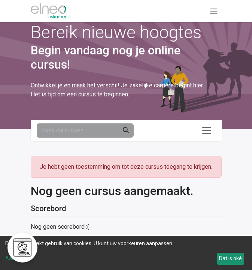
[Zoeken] (126, 130)
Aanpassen (18, 258)
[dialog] (126, 253)
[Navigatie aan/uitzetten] (214, 11)
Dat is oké (230, 258)
